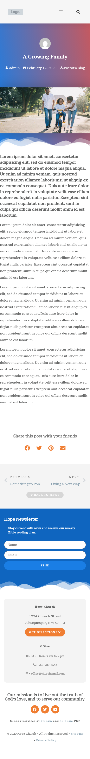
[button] (60, 11)
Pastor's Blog (74, 67)
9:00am (46, 721)
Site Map (77, 734)
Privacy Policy (46, 740)
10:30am (66, 721)
